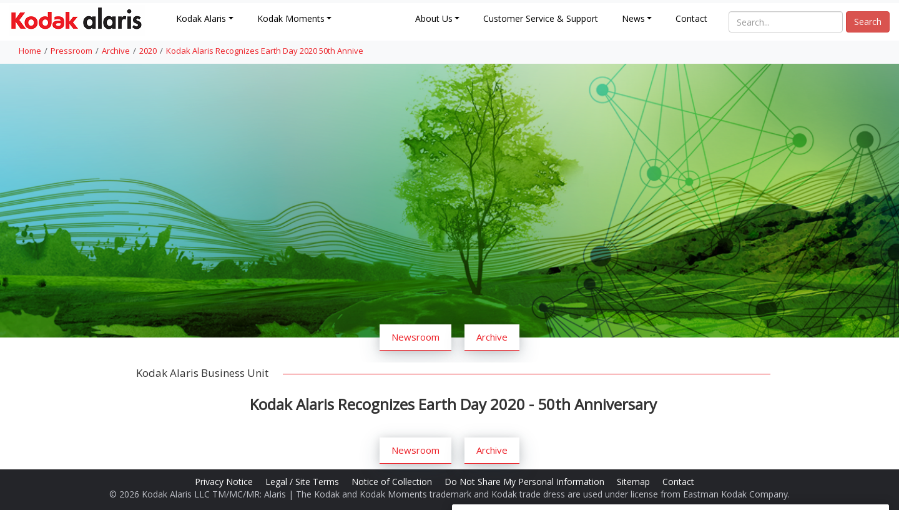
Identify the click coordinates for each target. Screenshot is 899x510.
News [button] (633, 18)
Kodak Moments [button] (291, 18)
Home (30, 50)
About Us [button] (434, 18)
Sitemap (634, 482)
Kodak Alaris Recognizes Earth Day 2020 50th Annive (264, 50)
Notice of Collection (393, 482)
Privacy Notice (225, 482)
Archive (116, 50)
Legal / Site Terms (303, 482)
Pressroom (71, 50)
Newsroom (415, 337)
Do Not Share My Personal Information (526, 482)
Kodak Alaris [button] (201, 18)
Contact (691, 18)
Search (868, 22)
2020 (148, 50)
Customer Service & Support (540, 18)
